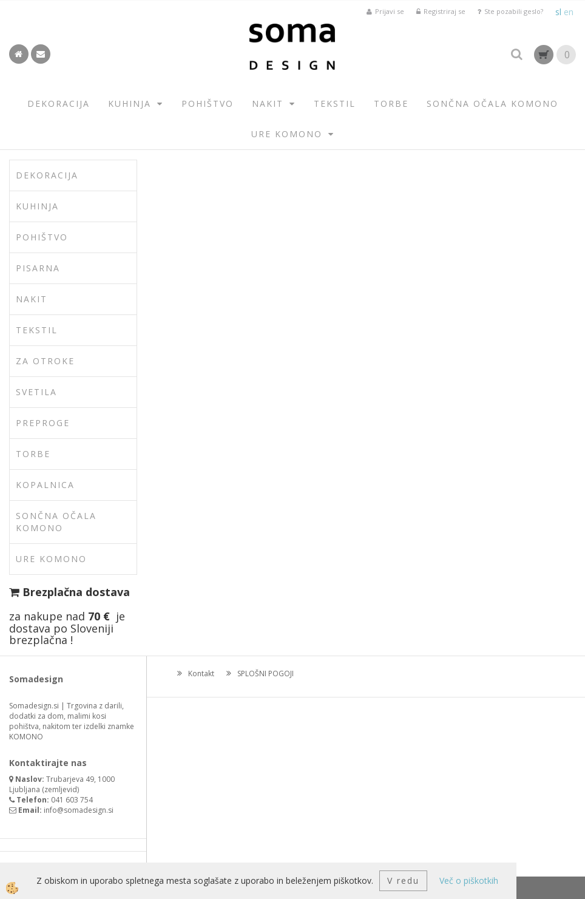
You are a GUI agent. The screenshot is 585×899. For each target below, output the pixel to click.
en (568, 12)
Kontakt (201, 673)
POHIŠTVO (207, 103)
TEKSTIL (335, 103)
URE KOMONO (286, 134)
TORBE (391, 103)
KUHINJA (129, 103)
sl (558, 12)
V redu (403, 880)
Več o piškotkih (468, 880)
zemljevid (60, 789)
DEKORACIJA (58, 103)
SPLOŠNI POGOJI (265, 673)
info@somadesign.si (78, 810)
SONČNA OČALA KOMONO (492, 103)
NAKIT (267, 103)
